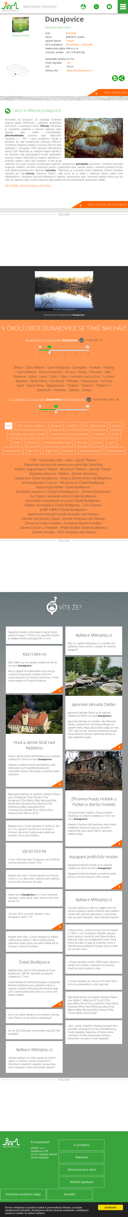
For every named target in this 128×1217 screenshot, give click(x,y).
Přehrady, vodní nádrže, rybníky (27, 434)
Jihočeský (71, 33)
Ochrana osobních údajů (23, 1194)
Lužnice (108, 376)
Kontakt (69, 1194)
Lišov (63, 376)
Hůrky (82, 372)
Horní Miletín (26, 372)
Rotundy (82, 442)
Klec (108, 372)
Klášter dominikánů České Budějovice (52, 505)
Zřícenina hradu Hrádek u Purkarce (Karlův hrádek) (63, 523)
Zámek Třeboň (100, 469)
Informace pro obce (81, 1170)
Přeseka (73, 381)
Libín (53, 376)
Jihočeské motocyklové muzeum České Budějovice (63, 500)
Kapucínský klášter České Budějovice (63, 487)
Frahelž (95, 367)
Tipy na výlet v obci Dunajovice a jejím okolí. (28, 185)
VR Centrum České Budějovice (82, 482)
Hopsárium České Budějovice (36, 478)
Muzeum (68, 451)
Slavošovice (90, 381)
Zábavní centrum (90, 451)
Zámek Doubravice (96, 491)
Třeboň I (87, 385)
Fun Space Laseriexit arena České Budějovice (63, 496)
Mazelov (22, 381)
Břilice (18, 367)
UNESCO (73, 426)
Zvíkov (86, 390)
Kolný (32, 376)
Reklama (82, 1157)
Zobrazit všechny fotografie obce (64, 315)
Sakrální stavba (114, 451)
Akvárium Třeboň (73, 469)
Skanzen (117, 426)
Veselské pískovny (42, 473)
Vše (8, 426)
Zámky (16, 442)
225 (69, 62)
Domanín (80, 367)
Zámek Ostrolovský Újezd (40, 518)
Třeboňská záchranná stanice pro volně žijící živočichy (63, 464)
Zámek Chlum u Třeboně (38, 527)
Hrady (115, 434)
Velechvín (44, 390)
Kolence (20, 376)
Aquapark (56, 426)
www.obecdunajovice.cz (79, 70)
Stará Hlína (35, 385)
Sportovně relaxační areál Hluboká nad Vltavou (63, 514)
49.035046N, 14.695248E (79, 44)
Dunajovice (64, 19)
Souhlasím (110, 1207)
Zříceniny (31, 442)
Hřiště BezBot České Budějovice (83, 527)
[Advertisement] (64, 241)
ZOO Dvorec (92, 505)
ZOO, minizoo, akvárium (30, 426)
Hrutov (70, 372)
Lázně (111, 442)
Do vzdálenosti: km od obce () (46, 399)
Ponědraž (57, 381)
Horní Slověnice (50, 372)
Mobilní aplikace (81, 1182)
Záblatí (74, 390)
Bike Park (33, 451)
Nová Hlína (39, 381)
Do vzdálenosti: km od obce (51, 340)
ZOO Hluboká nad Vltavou (76, 532)
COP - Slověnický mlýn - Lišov (51, 460)
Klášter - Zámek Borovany (78, 473)
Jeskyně (97, 442)
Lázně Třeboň (86, 460)
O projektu (81, 1145)
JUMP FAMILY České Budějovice (63, 509)
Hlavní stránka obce (115, 92)
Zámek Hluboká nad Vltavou (83, 518)
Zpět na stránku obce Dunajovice (107, 204)
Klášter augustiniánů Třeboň (36, 469)
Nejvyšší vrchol (13, 451)
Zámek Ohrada (43, 532)
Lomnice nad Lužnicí (85, 376)
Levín (43, 376)
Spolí (20, 385)
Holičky (109, 367)
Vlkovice (60, 390)
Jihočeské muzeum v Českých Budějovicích (47, 491)
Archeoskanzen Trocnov (39, 482)
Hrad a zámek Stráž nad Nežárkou (86, 478)
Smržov (106, 381)
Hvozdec (96, 372)
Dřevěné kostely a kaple (57, 442)
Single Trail (51, 451)
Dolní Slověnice (59, 367)
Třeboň (70, 40)
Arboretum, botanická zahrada (70, 434)
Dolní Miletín (35, 367)
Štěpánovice (55, 385)
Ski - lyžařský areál (95, 426)
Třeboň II (103, 385)
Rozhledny (100, 434)
